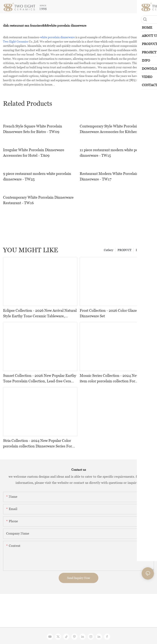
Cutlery (108, 250)
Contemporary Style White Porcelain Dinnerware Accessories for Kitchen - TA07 (114, 129)
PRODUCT (124, 250)
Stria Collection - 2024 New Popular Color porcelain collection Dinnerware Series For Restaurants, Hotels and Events (37, 443)
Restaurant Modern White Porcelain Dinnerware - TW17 (109, 176)
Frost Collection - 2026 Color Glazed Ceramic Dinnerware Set (116, 313)
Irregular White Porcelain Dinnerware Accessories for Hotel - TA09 (33, 153)
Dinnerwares (144, 250)
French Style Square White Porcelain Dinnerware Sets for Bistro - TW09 (32, 129)
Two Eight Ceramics (15, 41)
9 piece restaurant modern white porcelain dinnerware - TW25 (37, 176)
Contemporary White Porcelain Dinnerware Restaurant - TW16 (38, 200)
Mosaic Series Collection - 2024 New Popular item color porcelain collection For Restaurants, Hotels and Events (116, 378)
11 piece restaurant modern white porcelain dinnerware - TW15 (114, 153)
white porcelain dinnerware (57, 37)
